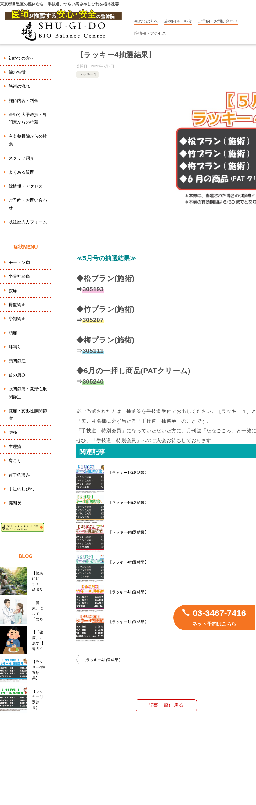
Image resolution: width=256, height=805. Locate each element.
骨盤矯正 (17, 304)
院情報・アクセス (150, 33)
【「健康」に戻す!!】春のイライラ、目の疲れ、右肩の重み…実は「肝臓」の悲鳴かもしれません (38, 640)
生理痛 (15, 446)
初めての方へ (146, 21)
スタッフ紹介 (21, 158)
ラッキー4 (87, 74)
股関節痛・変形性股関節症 (28, 392)
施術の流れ (19, 86)
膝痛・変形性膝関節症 (28, 414)
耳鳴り (15, 346)
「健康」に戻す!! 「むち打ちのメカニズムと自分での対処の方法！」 (38, 611)
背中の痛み (19, 474)
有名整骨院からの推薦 (28, 140)
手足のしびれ (21, 488)
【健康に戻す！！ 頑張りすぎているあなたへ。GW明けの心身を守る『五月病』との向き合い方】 (39, 581)
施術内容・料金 (178, 21)
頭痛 (13, 332)
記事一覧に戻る (166, 705)
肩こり (15, 460)
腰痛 (13, 290)
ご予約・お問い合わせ (218, 21)
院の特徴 (17, 72)
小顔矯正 (17, 318)
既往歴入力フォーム (28, 221)
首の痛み (17, 374)
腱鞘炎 (15, 502)
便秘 (13, 432)
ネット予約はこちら (214, 623)
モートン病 (19, 262)
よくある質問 (21, 172)
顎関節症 (17, 360)
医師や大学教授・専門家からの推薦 (28, 118)
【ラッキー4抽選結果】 (128, 472)
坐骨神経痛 (19, 276)
